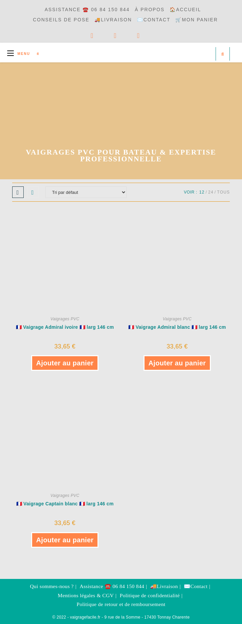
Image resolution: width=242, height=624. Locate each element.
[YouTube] (125, 36)
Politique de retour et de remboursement (120, 604)
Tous (223, 192)
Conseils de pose (61, 19)
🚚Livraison (113, 19)
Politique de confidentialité (150, 595)
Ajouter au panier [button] (65, 363)
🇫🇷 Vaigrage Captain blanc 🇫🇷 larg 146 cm (65, 503)
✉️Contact (154, 19)
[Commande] (86, 192)
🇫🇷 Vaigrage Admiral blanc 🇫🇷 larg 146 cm (177, 327)
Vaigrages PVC (65, 319)
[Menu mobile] (19, 54)
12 (202, 192)
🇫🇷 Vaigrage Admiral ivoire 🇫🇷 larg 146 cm (65, 327)
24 (211, 192)
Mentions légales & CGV (86, 595)
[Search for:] (36, 54)
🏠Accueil (185, 9)
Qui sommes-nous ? (52, 586)
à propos (149, 9)
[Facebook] (102, 36)
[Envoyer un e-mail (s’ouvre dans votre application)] (148, 36)
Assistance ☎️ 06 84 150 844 (87, 9)
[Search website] (222, 54)
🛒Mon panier (196, 19)
